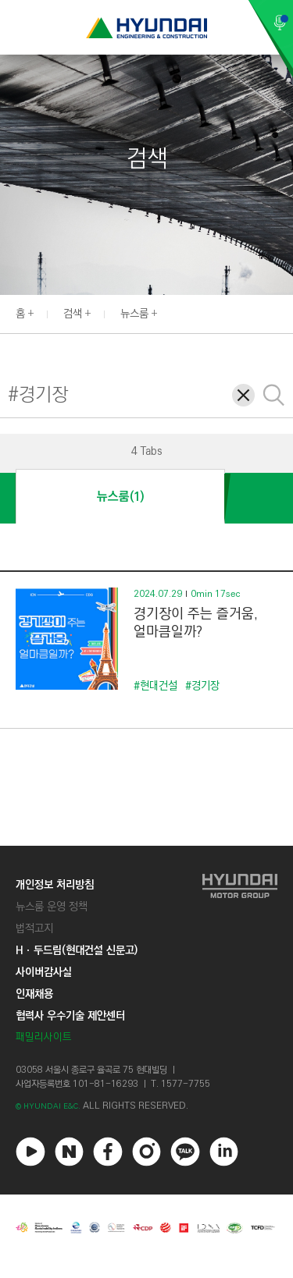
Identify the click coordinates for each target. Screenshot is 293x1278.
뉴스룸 (134, 313)
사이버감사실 (44, 972)
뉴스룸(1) (120, 496)
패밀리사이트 (44, 1037)
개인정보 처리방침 (55, 884)
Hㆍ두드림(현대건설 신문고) (77, 950)
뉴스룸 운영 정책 (52, 906)
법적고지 (34, 928)
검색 (72, 313)
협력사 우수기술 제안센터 (70, 1015)
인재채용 (34, 994)
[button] (284, 312)
